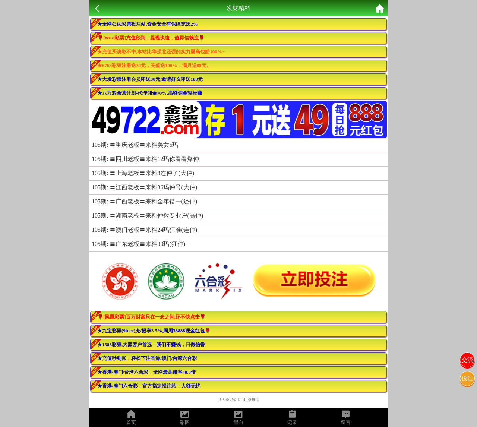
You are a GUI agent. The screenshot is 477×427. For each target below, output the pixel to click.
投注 (467, 378)
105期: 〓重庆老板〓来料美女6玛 (135, 145)
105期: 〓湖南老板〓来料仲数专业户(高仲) (147, 215)
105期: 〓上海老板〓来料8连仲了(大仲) (143, 173)
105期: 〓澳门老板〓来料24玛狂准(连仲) (144, 230)
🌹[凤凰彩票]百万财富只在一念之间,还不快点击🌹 (151, 317)
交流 (467, 360)
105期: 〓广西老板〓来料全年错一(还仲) (144, 201)
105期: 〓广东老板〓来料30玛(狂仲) (138, 244)
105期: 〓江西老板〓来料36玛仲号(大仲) (144, 187)
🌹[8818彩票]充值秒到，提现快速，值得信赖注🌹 (151, 38)
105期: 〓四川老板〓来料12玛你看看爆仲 (145, 159)
